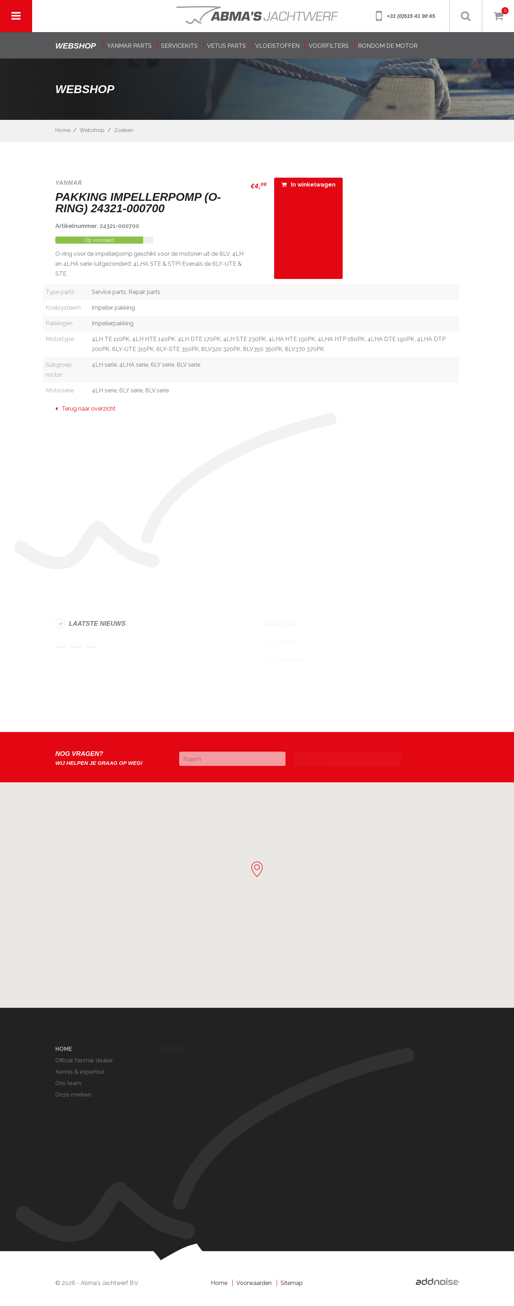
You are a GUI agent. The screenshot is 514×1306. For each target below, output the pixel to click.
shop (75, 45)
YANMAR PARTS (129, 45)
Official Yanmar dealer (84, 1060)
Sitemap (292, 1283)
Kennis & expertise (80, 1071)
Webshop (92, 130)
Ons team (68, 1083)
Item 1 (60, 647)
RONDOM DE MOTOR (388, 45)
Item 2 (76, 647)
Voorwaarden (254, 1283)
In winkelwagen (308, 184)
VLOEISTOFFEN (277, 45)
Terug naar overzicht (85, 408)
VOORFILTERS (329, 45)
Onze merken (73, 1094)
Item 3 (91, 647)
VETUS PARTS (226, 45)
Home (62, 130)
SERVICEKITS (179, 45)
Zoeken (123, 130)
